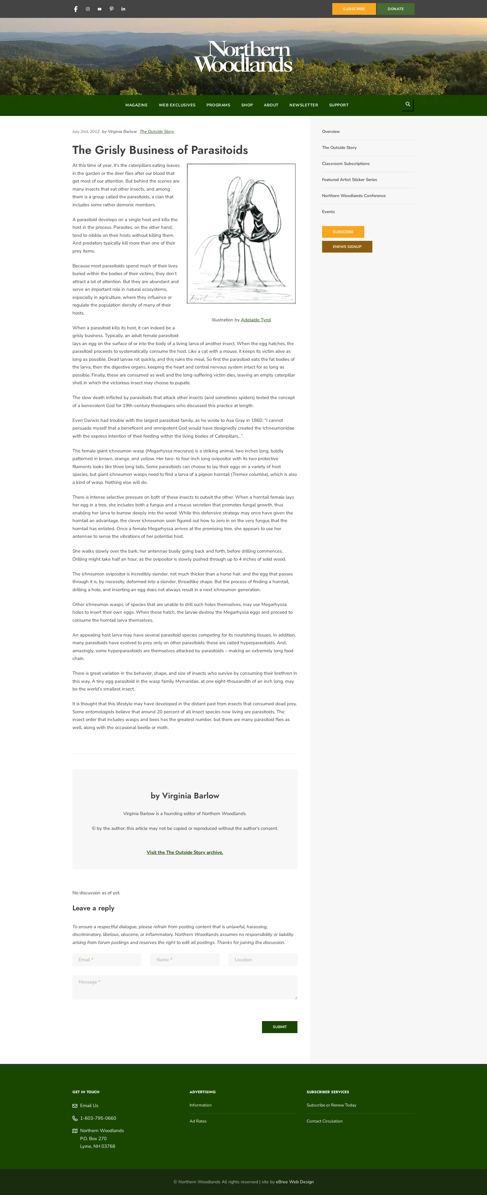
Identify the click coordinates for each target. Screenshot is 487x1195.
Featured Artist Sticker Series (349, 180)
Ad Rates (198, 1121)
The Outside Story (157, 131)
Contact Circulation (325, 1121)
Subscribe (343, 231)
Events (328, 212)
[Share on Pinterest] (295, 131)
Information (201, 1105)
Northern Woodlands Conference (354, 196)
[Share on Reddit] (292, 131)
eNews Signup (347, 246)
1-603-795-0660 (98, 1118)
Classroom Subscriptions (346, 164)
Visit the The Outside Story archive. (185, 852)
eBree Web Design (295, 1182)
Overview (331, 131)
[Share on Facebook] (289, 131)
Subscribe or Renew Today (331, 1105)
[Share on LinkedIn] (286, 131)
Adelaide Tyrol (256, 320)
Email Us (89, 1105)
